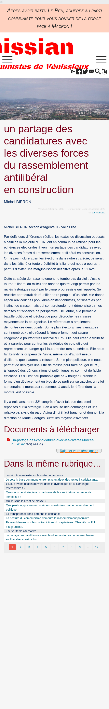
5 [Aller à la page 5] (46, 548)
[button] (69, 72)
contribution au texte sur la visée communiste (34, 476)
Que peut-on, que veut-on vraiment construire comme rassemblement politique (50, 508)
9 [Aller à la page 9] (80, 548)
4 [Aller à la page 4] (37, 548)
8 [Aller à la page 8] (71, 548)
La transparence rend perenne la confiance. (33, 514)
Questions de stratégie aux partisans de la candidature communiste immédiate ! (48, 495)
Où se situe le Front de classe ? (26, 501)
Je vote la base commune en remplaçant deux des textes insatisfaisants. (52, 480)
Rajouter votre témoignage (78, 451)
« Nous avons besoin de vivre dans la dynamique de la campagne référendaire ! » (47, 486)
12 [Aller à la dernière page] (97, 548)
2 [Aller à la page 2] (20, 548)
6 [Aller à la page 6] (54, 548)
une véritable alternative (21, 531)
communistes (98, 213)
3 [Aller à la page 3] (29, 548)
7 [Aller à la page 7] (63, 548)
